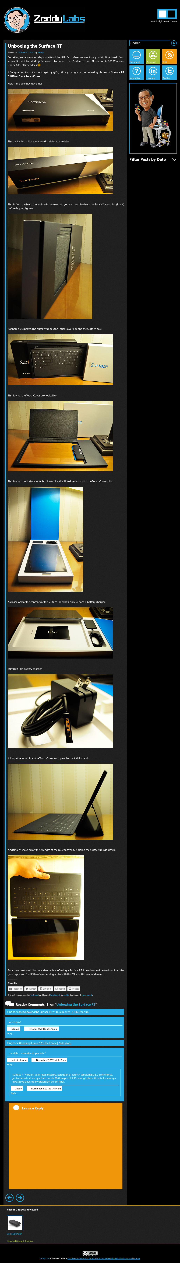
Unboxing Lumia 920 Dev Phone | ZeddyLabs (45, 1043)
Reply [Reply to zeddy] (14, 1093)
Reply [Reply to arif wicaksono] (10, 1064)
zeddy (41, 52)
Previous (9, 1198)
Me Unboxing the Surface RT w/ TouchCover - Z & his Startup (54, 1012)
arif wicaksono (19, 1060)
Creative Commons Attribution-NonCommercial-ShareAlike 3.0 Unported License (104, 1258)
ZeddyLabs (45, 1258)
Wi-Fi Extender (14, 1233)
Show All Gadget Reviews (20, 1241)
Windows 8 (55, 995)
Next (20, 1198)
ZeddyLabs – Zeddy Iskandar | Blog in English (44, 20)
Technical (34, 995)
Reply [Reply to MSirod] (10, 1033)
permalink (87, 995)
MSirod (15, 1028)
